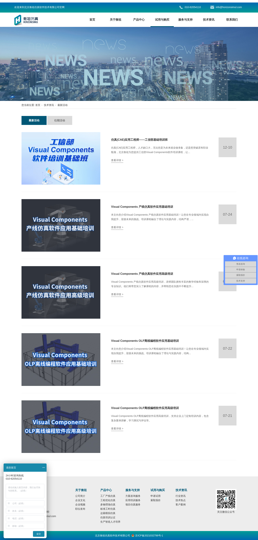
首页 (92, 19)
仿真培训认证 (107, 517)
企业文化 (80, 500)
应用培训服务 (132, 500)
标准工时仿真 (107, 508)
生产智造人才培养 (110, 521)
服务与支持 (185, 19)
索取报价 (155, 500)
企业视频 (80, 504)
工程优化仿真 (107, 500)
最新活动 (63, 105)
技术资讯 (208, 19)
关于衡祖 (115, 19)
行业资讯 (181, 495)
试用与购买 (162, 19)
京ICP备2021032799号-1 (149, 535)
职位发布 (80, 508)
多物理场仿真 (107, 504)
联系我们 (232, 19)
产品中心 (139, 19)
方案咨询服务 (132, 495)
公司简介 (80, 495)
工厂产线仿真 (107, 495)
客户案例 (181, 504)
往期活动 (59, 120)
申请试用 (155, 495)
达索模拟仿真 (107, 513)
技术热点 (181, 500)
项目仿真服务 (132, 504)
